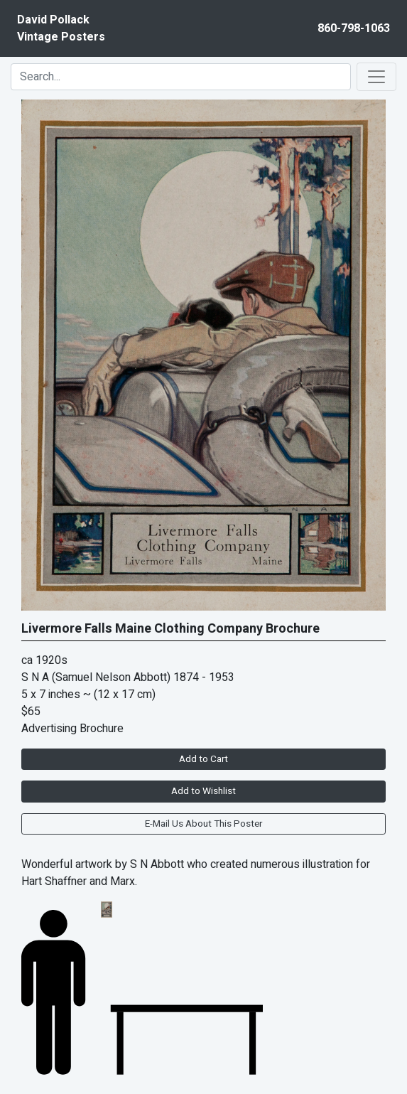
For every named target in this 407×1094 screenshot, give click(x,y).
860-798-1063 (354, 28)
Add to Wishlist (203, 791)
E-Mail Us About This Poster (203, 824)
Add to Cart (203, 759)
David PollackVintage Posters (61, 28)
